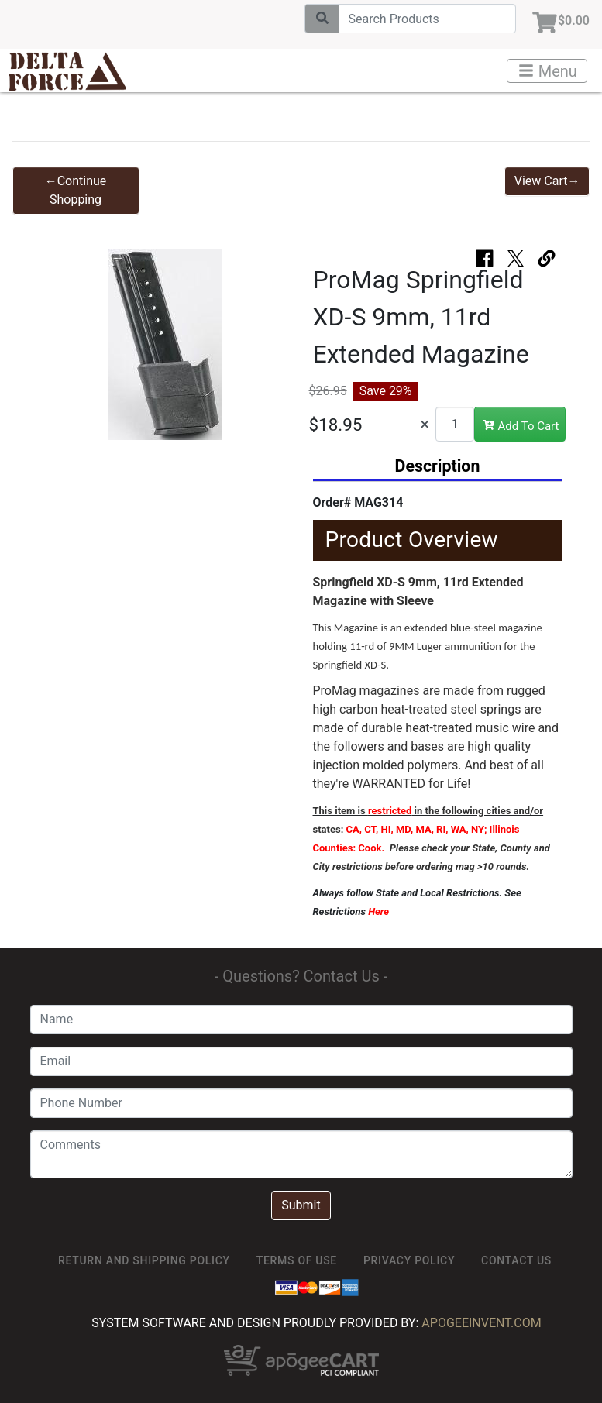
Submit (300, 1205)
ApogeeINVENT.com (481, 1322)
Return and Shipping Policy (144, 1260)
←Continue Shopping (76, 190)
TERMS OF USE (296, 1260)
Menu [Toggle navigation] (547, 71)
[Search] (427, 18)
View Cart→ (547, 181)
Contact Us (516, 1260)
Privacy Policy (409, 1260)
